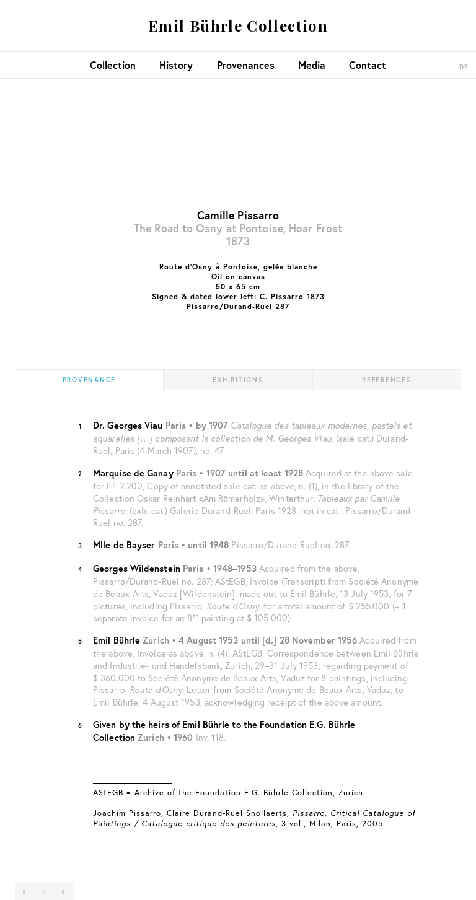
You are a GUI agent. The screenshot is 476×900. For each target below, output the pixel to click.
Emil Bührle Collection (238, 25)
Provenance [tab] (90, 379)
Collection (113, 64)
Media (311, 64)
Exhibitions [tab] (238, 379)
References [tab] (387, 379)
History (176, 64)
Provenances (246, 64)
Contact (367, 64)
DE (464, 67)
